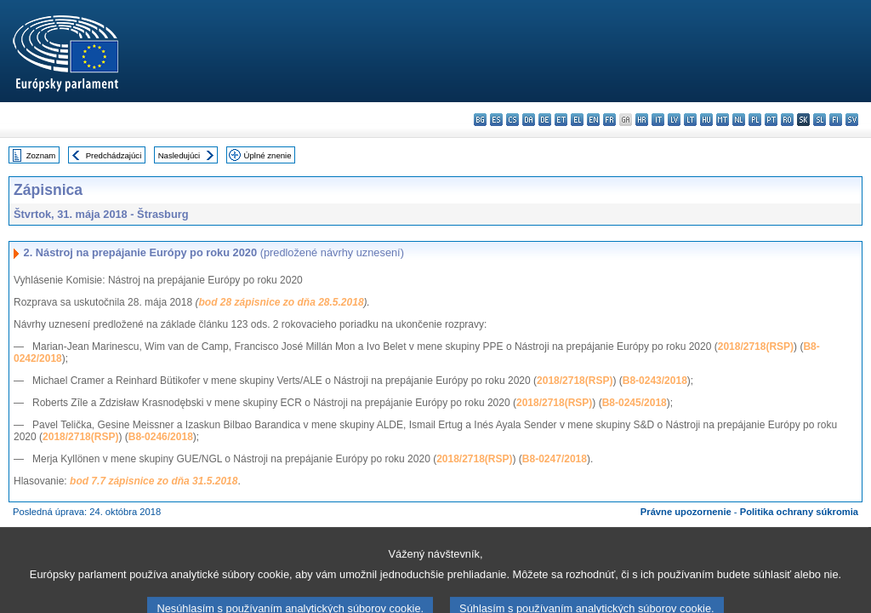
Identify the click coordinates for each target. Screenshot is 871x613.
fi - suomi (835, 119)
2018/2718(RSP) (756, 346)
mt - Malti (722, 119)
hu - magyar (706, 119)
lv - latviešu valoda (674, 119)
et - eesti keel (561, 119)
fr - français (609, 119)
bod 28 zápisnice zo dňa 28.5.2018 (280, 302)
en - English (593, 119)
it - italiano (658, 119)
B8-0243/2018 (655, 381)
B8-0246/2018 (160, 437)
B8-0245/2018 (634, 403)
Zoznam (41, 155)
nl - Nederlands (738, 119)
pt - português (771, 119)
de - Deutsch (544, 119)
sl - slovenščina (819, 119)
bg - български (480, 119)
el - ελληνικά (577, 119)
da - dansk (528, 119)
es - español (496, 119)
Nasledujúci (179, 155)
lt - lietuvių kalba (690, 119)
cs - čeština (512, 119)
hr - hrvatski (641, 119)
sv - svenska (851, 119)
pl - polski (755, 119)
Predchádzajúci (114, 155)
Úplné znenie (268, 155)
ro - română (787, 119)
